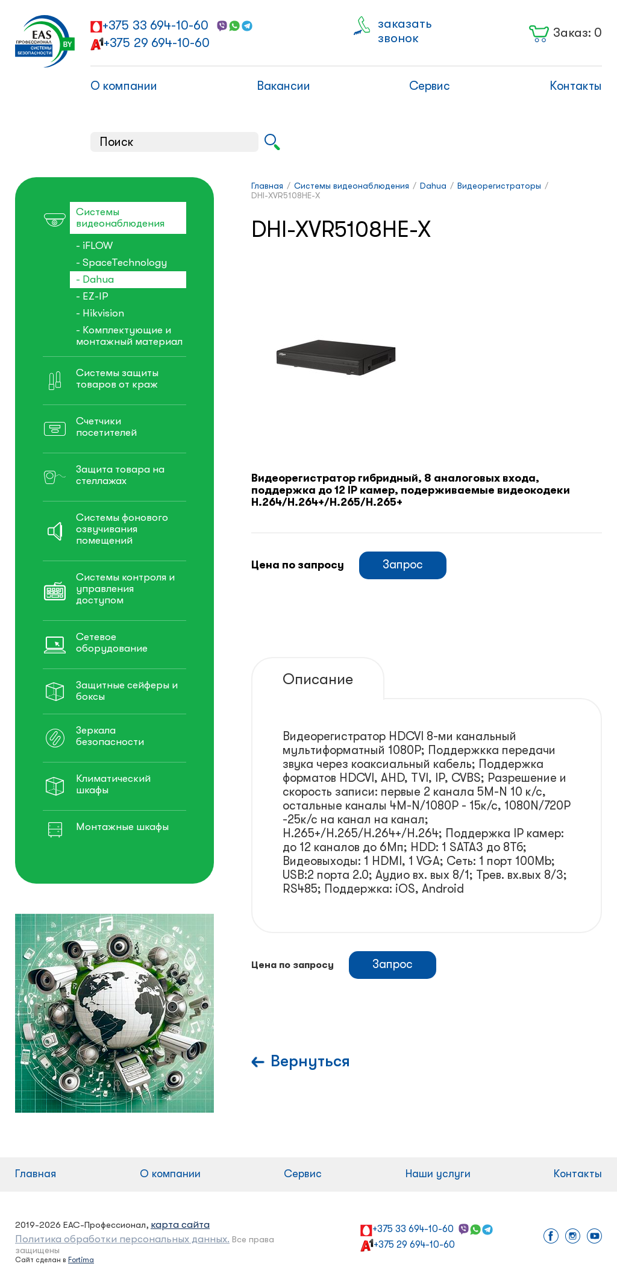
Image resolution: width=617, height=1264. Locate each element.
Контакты (576, 86)
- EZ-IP (92, 296)
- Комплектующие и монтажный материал (129, 335)
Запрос (403, 564)
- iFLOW (94, 245)
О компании (123, 86)
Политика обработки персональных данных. (122, 1239)
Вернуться (310, 1061)
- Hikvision (100, 313)
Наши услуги (438, 1174)
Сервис (429, 86)
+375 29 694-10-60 (157, 43)
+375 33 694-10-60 (155, 25)
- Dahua (95, 279)
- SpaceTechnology (121, 262)
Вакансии (283, 86)
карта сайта (180, 1224)
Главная (35, 1174)
